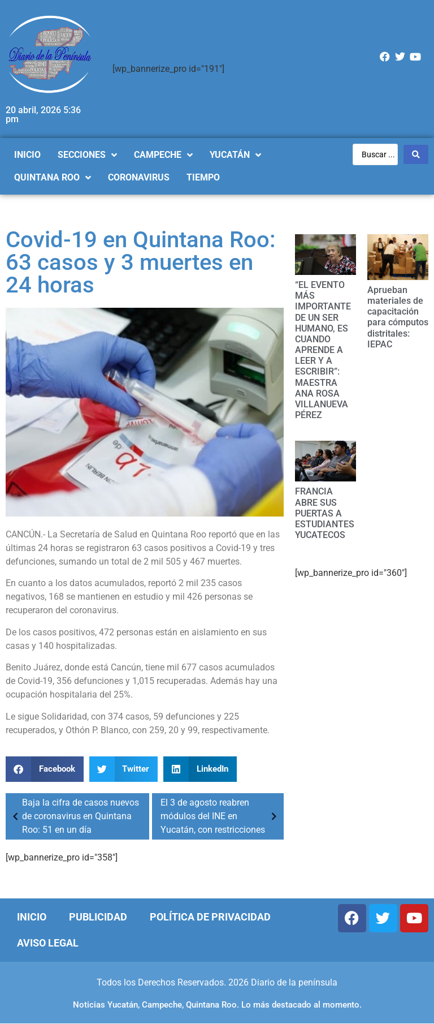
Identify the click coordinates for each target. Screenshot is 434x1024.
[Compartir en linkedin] (200, 769)
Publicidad (98, 917)
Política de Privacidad (210, 917)
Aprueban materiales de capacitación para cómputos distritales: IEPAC (397, 317)
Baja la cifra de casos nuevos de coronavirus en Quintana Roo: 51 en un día (73, 816)
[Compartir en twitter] (123, 769)
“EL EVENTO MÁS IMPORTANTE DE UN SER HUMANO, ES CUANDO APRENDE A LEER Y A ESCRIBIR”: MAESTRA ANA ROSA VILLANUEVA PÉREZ (323, 349)
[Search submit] (415, 154)
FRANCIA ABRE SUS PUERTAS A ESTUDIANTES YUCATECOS (324, 513)
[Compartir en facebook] (45, 769)
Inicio (31, 917)
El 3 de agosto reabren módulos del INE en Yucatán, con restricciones (220, 816)
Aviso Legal (48, 943)
